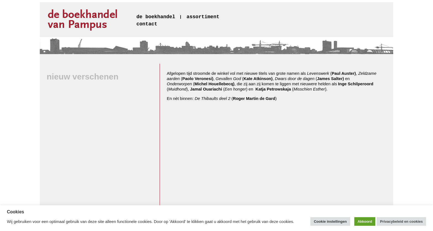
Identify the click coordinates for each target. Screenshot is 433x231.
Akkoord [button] (365, 221)
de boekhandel (155, 17)
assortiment (202, 17)
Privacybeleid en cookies (401, 221)
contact (146, 24)
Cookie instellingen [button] (330, 221)
